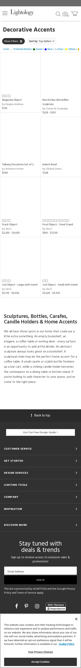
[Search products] (58, 14)
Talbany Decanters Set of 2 (18, 164)
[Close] (76, 619)
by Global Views (52, 169)
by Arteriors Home (13, 169)
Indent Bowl (49, 164)
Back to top (40, 415)
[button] (5, 13)
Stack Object (9, 224)
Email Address (16, 571)
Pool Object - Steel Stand (57, 224)
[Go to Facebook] (17, 606)
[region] (40, 641)
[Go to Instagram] (37, 606)
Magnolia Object (12, 100)
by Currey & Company (55, 108)
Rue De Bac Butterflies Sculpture (55, 102)
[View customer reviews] (56, 607)
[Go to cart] (75, 13)
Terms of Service (26, 593)
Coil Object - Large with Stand (19, 285)
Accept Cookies (40, 661)
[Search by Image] (65, 14)
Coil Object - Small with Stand (59, 285)
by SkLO (6, 229)
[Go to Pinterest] (27, 606)
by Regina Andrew (12, 104)
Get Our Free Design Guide (40, 432)
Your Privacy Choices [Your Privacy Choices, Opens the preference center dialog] (40, 651)
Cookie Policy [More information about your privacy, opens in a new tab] (66, 644)
